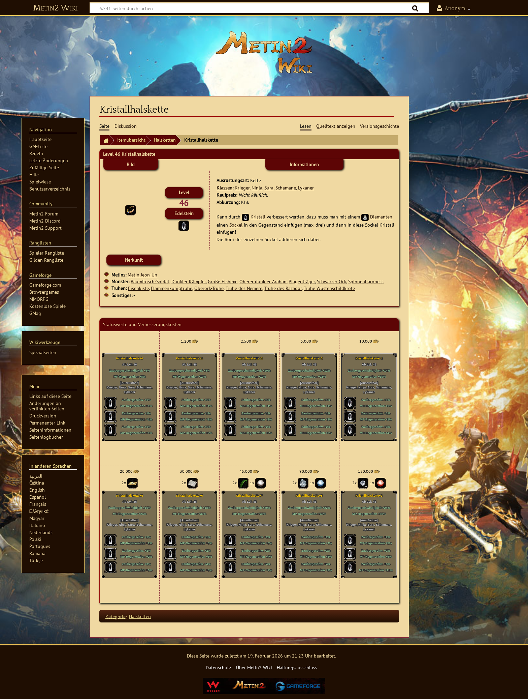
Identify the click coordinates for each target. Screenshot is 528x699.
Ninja (257, 187)
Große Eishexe (222, 281)
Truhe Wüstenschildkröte (329, 288)
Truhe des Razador (283, 288)
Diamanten (381, 216)
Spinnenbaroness (366, 281)
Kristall (258, 216)
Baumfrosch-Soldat (150, 281)
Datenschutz (218, 667)
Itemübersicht (131, 140)
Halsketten (165, 140)
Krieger (242, 187)
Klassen (224, 187)
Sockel (235, 225)
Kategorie (115, 616)
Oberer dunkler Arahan (263, 281)
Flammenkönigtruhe (171, 288)
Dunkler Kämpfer (188, 281)
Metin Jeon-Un (142, 274)
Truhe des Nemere (244, 288)
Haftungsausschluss (297, 667)
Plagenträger (302, 281)
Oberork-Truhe (209, 288)
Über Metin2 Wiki (254, 667)
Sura (268, 187)
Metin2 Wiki (55, 8)
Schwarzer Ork (331, 281)
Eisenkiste (138, 288)
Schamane (285, 187)
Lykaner (306, 187)
